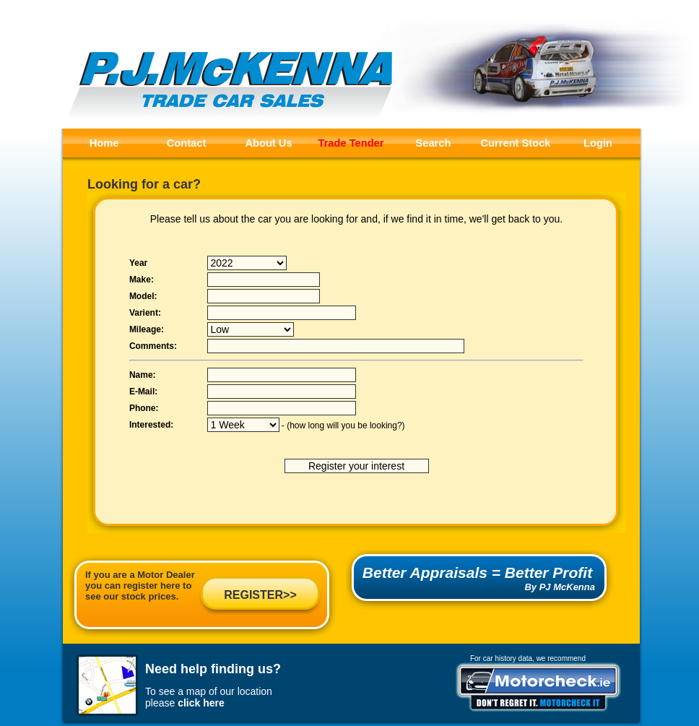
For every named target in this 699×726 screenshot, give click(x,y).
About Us (268, 143)
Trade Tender (351, 143)
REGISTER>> (260, 595)
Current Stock (516, 143)
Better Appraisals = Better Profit (477, 572)
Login (597, 143)
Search (433, 143)
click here (201, 703)
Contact (187, 143)
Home (104, 143)
